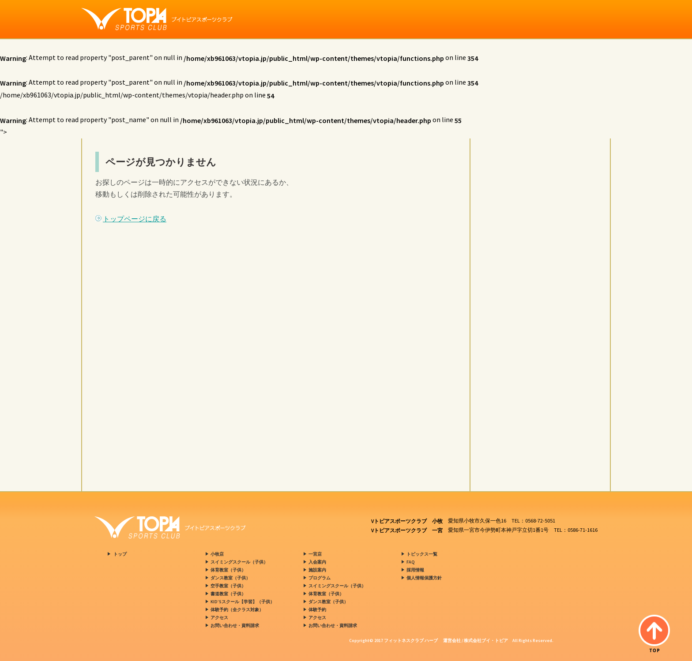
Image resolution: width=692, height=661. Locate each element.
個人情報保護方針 (424, 578)
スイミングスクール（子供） (239, 562)
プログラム (319, 578)
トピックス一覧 (421, 554)
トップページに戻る (134, 218)
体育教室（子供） (228, 570)
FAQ (410, 562)
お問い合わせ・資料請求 (235, 625)
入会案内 (317, 562)
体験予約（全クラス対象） (237, 609)
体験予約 (317, 609)
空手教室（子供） (228, 586)
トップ (120, 554)
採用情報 (415, 570)
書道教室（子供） (228, 594)
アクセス (219, 617)
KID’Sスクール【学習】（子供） (243, 602)
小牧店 (217, 554)
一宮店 (315, 554)
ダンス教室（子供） (230, 578)
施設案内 (317, 570)
